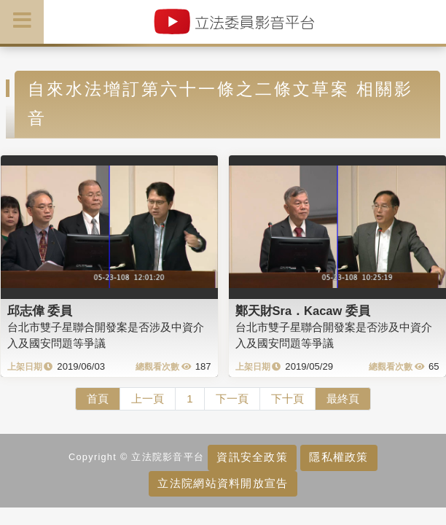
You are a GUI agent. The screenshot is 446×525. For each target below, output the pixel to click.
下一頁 (232, 398)
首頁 (98, 398)
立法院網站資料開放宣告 (222, 483)
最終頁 (342, 398)
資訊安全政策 (252, 457)
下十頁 (287, 398)
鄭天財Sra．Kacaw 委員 (302, 310)
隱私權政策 (338, 457)
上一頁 (147, 398)
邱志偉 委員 (40, 310)
